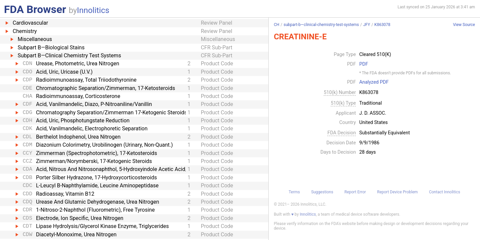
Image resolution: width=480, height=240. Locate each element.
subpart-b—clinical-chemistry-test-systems (321, 24)
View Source (464, 25)
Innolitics (93, 10)
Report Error (355, 192)
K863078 (382, 24)
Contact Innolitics (444, 192)
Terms (294, 192)
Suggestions (322, 192)
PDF (363, 64)
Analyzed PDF (374, 82)
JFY (366, 24)
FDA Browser (35, 9)
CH (276, 24)
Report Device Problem (397, 192)
